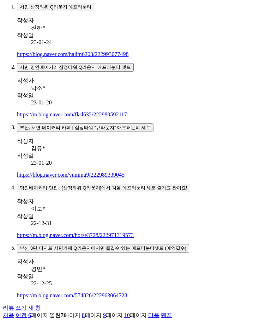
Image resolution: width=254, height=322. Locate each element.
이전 (21, 315)
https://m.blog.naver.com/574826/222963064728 (72, 295)
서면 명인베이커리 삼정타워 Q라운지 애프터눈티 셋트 (75, 67)
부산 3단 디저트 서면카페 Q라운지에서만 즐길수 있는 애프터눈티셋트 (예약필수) (103, 248)
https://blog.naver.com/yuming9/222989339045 (71, 175)
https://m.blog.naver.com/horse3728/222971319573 (75, 235)
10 (127, 315)
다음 (153, 315)
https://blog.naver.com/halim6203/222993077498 (72, 54)
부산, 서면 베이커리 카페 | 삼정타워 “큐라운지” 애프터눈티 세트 (85, 127)
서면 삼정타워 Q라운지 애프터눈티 (55, 7)
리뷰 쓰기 (22, 308)
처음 (8, 315)
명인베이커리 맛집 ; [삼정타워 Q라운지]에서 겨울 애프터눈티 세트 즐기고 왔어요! (103, 187)
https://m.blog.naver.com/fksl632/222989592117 (72, 114)
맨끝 (166, 315)
